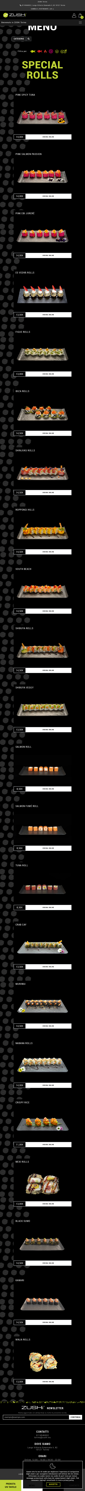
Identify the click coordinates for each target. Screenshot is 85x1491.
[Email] (36, 1417)
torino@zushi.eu (42, 1437)
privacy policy (68, 1480)
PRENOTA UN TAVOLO (10, 1485)
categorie (19, 39)
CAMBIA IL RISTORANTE (40, 9)
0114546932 (26, 5)
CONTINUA (75, 1417)
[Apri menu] (80, 22)
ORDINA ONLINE (48, 137)
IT (52, 9)
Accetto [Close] (53, 1484)
